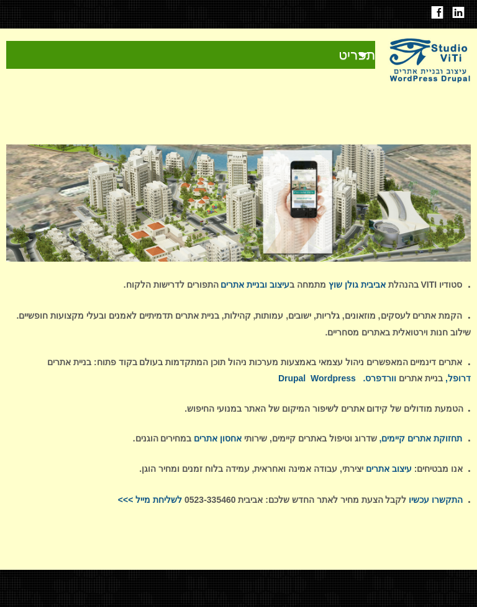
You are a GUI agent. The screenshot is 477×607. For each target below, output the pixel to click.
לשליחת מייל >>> (150, 500)
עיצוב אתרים (387, 469)
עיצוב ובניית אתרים (254, 285)
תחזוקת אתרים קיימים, (420, 438)
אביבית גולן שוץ (357, 285)
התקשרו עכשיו (434, 500)
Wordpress (333, 378)
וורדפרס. (380, 378)
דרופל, (458, 378)
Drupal (292, 378)
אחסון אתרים (218, 438)
